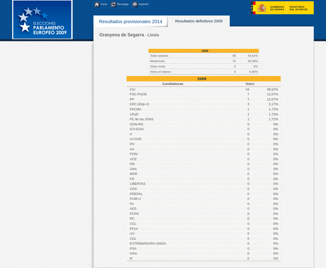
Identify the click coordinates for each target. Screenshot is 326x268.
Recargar (123, 4)
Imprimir (144, 4)
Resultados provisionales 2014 (130, 21)
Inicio (104, 4)
